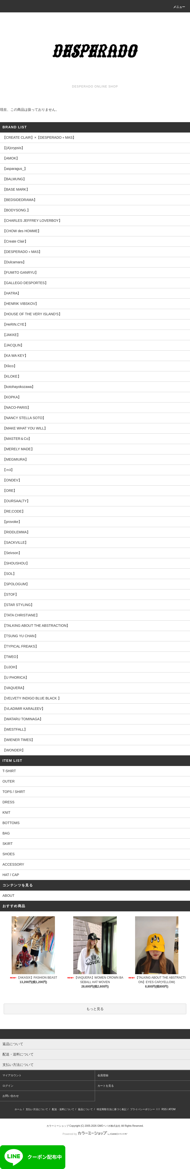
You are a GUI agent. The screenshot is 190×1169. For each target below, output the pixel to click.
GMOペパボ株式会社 (108, 1125)
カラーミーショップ (58, 1125)
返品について (85, 1109)
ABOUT (8, 896)
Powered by (95, 1133)
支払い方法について (37, 1109)
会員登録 (102, 1075)
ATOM (171, 1109)
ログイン (7, 1085)
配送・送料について (63, 1109)
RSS (164, 1109)
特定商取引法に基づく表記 (111, 1109)
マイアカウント (12, 1075)
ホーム (18, 1109)
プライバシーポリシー (142, 1109)
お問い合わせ (10, 1095)
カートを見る (105, 1085)
